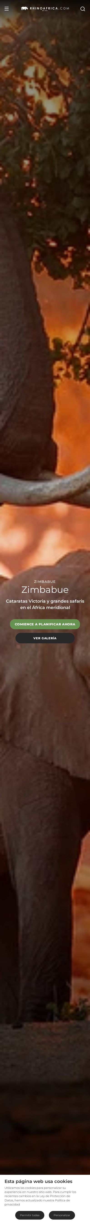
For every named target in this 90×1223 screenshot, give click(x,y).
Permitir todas (30, 1215)
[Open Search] (82, 9)
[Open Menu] (7, 8)
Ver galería (44, 638)
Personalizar (62, 1215)
